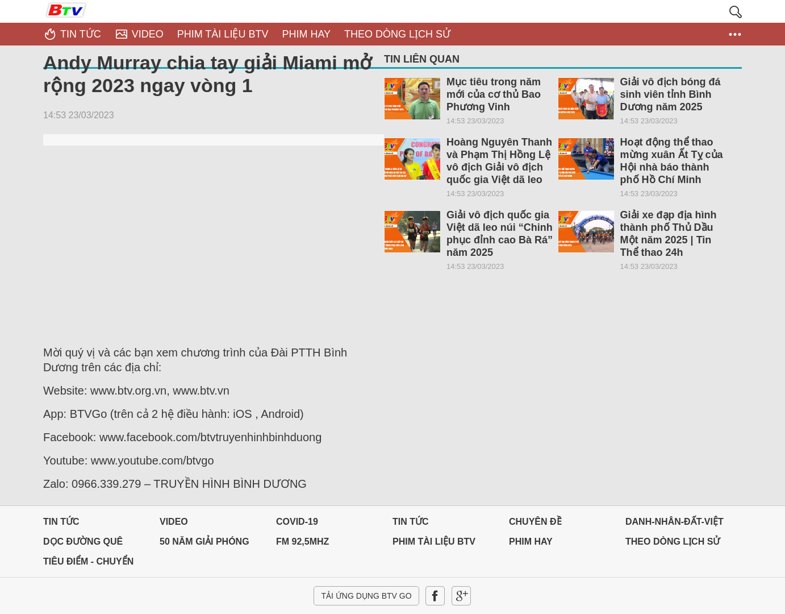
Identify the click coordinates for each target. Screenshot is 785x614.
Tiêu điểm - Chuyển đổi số (88, 564)
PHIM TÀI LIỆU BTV (433, 541)
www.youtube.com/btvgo (152, 460)
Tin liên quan (422, 59)
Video (174, 521)
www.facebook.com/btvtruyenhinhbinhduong (210, 437)
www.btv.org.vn (128, 390)
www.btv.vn (201, 390)
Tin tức (61, 521)
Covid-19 (297, 521)
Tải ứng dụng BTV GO (366, 595)
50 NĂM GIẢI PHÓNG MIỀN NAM (204, 544)
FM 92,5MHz (302, 541)
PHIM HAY (531, 541)
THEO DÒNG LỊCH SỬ (672, 541)
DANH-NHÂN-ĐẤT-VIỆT (674, 521)
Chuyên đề (535, 521)
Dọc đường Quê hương (83, 544)
